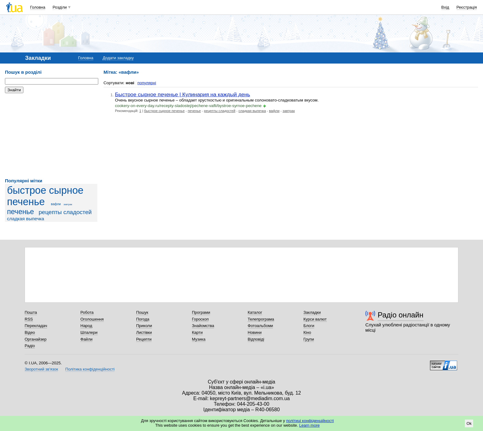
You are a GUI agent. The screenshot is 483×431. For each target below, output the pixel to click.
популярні (146, 83)
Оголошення (92, 319)
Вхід (445, 7)
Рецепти (144, 339)
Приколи (144, 325)
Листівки (144, 332)
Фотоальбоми (260, 325)
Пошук (142, 312)
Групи (308, 339)
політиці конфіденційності (310, 420)
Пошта (31, 312)
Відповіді (256, 339)
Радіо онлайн (401, 315)
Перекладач (36, 325)
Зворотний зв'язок (41, 369)
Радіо (30, 345)
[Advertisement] (51, 135)
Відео (30, 332)
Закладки (312, 312)
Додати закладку (118, 58)
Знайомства (203, 325)
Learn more (309, 425)
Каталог (255, 312)
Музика (198, 339)
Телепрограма (261, 319)
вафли (56, 204)
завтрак (67, 204)
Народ (86, 325)
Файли (86, 339)
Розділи (60, 7)
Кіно (307, 332)
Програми (201, 312)
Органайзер (36, 339)
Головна (37, 7)
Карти (197, 332)
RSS (29, 319)
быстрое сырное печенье (45, 196)
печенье (20, 212)
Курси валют (315, 319)
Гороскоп (200, 319)
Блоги (308, 325)
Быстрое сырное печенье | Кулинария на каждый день (182, 94)
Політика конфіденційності (90, 369)
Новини (255, 332)
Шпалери (89, 332)
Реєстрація (467, 7)
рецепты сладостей (65, 212)
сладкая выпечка (25, 218)
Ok (469, 423)
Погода (142, 319)
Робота (87, 312)
